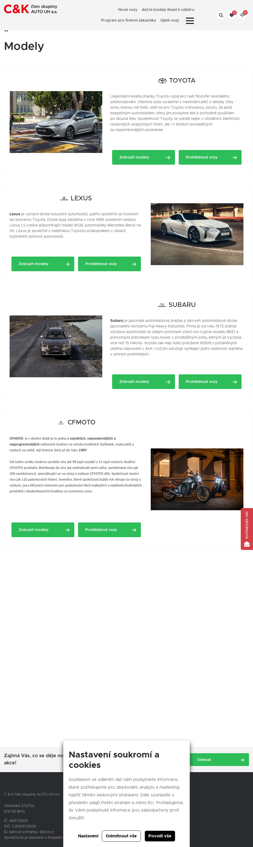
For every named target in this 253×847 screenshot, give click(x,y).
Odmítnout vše (121, 836)
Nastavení (88, 836)
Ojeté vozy (169, 20)
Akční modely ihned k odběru (168, 10)
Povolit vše (159, 836)
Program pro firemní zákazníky (128, 20)
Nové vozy (127, 10)
